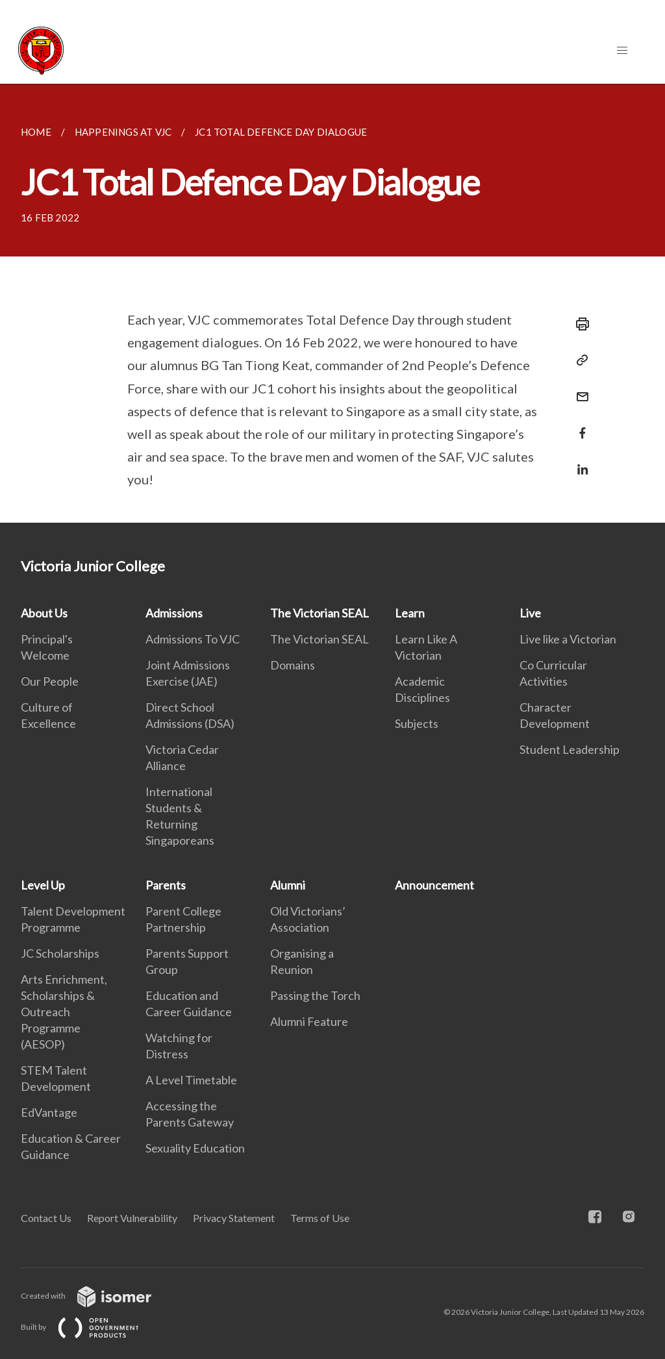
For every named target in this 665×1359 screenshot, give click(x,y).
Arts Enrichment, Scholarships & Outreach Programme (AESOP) (64, 1011)
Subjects (416, 723)
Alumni (287, 885)
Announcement (434, 885)
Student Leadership (570, 749)
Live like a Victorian (568, 639)
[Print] (578, 324)
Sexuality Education (195, 1148)
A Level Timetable (191, 1080)
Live (530, 613)
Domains (292, 665)
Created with (96, 1296)
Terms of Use (319, 1218)
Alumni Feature (309, 1021)
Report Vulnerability (132, 1218)
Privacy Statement (234, 1218)
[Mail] (578, 388)
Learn (410, 613)
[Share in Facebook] (578, 425)
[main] (332, 303)
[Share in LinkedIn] (578, 461)
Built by (90, 1327)
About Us (44, 613)
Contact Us (46, 1218)
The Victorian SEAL (319, 613)
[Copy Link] (578, 360)
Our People (50, 681)
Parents (165, 885)
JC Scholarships (60, 953)
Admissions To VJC (192, 639)
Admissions (174, 613)
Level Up (43, 885)
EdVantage (49, 1112)
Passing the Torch (315, 995)
